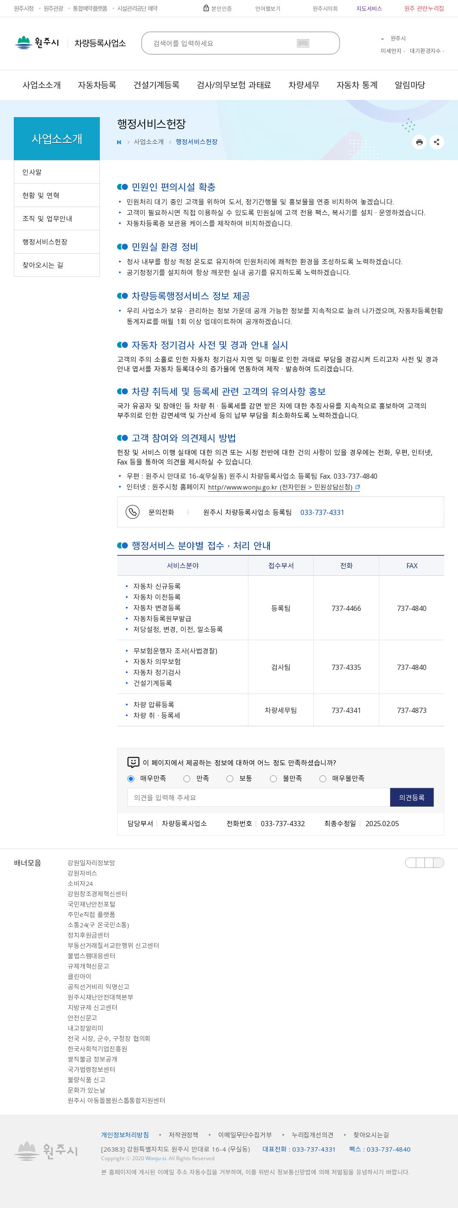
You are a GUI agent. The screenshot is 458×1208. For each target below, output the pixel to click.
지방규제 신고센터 (93, 1007)
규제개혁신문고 (88, 966)
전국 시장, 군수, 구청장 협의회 (109, 1038)
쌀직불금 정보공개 (93, 1059)
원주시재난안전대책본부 (100, 997)
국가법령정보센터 (91, 1069)
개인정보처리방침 (125, 1135)
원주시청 (23, 8)
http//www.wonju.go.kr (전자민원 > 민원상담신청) (280, 487)
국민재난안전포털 (91, 904)
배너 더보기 (438, 862)
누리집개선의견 (313, 1135)
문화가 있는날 (86, 1090)
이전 (410, 862)
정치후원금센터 (88, 935)
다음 (429, 862)
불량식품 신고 (86, 1079)
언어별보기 (268, 8)
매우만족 (146, 778)
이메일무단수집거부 (245, 1135)
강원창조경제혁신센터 (97, 893)
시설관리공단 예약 (137, 8)
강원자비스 (82, 873)
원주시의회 (325, 8)
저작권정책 (183, 1135)
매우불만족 (342, 778)
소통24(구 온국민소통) (98, 924)
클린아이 (79, 976)
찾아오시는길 (371, 1135)
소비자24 (80, 883)
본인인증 (221, 8)
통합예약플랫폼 (90, 8)
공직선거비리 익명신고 (98, 986)
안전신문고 (82, 1017)
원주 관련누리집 (424, 8)
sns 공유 (437, 142)
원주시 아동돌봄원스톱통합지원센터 (116, 1100)
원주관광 (53, 8)
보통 (239, 778)
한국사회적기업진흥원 (97, 1048)
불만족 (286, 778)
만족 (196, 778)
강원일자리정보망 (91, 862)
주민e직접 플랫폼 (91, 914)
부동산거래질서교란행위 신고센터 (113, 945)
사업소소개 (149, 141)
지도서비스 (369, 8)
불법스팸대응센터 (91, 955)
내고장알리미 (85, 1028)
